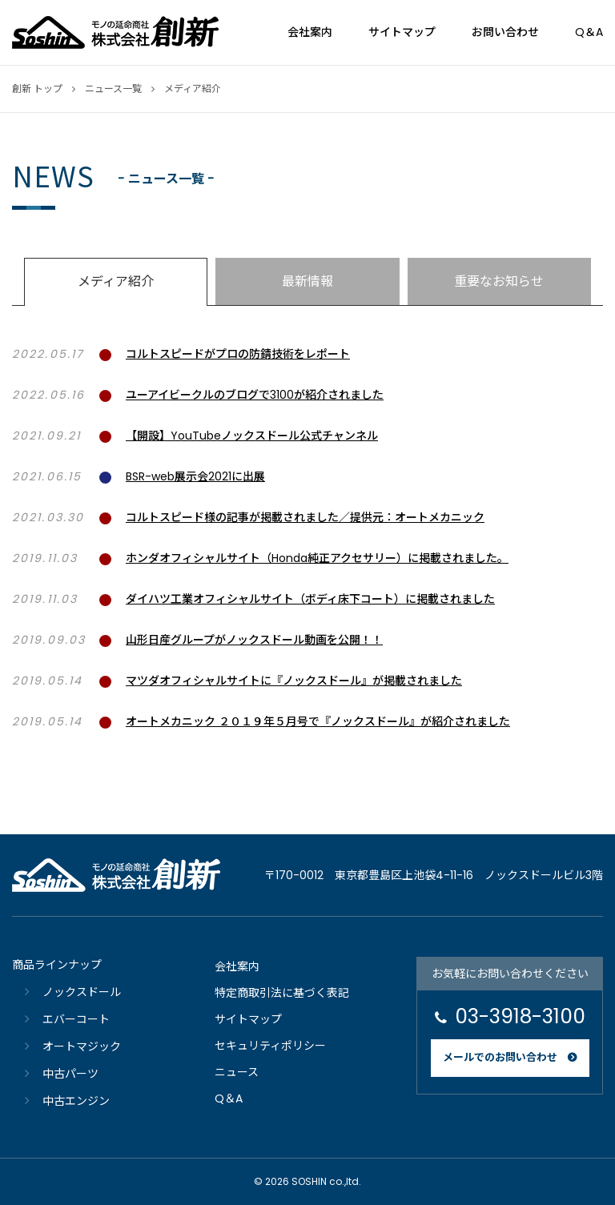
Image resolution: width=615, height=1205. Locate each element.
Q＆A (589, 32)
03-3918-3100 (520, 1016)
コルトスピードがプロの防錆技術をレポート (238, 354)
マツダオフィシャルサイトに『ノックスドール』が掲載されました (294, 681)
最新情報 (307, 281)
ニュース (237, 1072)
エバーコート (76, 1019)
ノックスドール (81, 992)
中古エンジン (76, 1101)
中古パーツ (70, 1074)
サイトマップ (402, 32)
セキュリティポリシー (270, 1046)
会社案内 (309, 32)
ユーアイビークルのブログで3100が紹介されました (255, 395)
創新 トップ (37, 88)
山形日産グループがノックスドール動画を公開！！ (254, 640)
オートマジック (81, 1046)
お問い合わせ (505, 32)
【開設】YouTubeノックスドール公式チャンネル (252, 436)
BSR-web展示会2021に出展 (195, 476)
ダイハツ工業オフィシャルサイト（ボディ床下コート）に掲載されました (310, 599)
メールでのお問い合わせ (500, 1057)
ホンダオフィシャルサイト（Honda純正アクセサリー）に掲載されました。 (317, 558)
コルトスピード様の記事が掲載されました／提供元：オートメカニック (305, 517)
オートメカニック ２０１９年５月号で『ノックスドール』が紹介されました (318, 721)
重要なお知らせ (499, 281)
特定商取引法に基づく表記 (282, 993)
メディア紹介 (116, 281)
